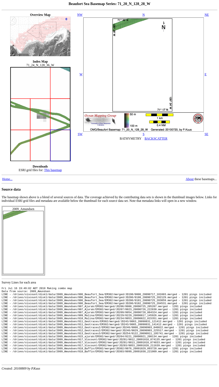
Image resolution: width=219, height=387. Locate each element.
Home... (7, 179)
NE (207, 14)
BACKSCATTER (156, 138)
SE (206, 134)
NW (80, 14)
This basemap (53, 170)
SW (80, 134)
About (190, 179)
